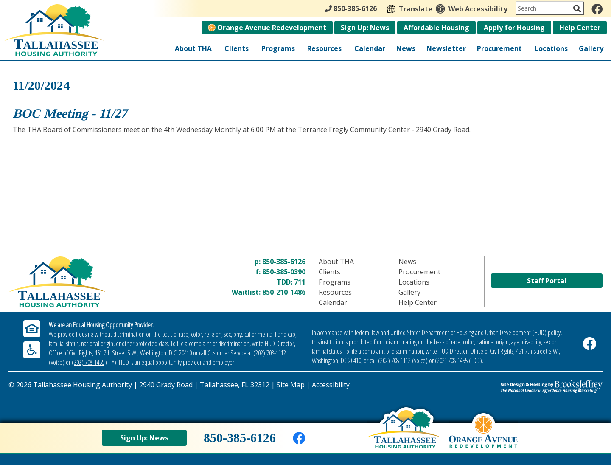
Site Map (291, 384)
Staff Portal (546, 280)
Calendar (369, 48)
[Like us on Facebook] (597, 9)
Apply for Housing (514, 27)
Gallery (591, 48)
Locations (551, 48)
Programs (278, 48)
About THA (193, 48)
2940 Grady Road (166, 384)
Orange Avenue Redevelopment (267, 27)
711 (300, 282)
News (405, 48)
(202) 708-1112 (269, 353)
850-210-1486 (284, 292)
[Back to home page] (403, 435)
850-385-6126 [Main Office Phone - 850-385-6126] (351, 8)
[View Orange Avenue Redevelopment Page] (483, 438)
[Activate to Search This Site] (577, 8)
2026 (23, 384)
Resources (324, 48)
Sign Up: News (365, 27)
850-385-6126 (284, 261)
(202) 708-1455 (88, 362)
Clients (236, 48)
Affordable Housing (436, 27)
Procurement (499, 48)
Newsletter (446, 48)
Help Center (579, 27)
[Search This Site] (550, 8)
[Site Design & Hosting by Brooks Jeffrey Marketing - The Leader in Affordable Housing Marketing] (528, 386)
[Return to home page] (82, 281)
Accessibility (331, 384)
